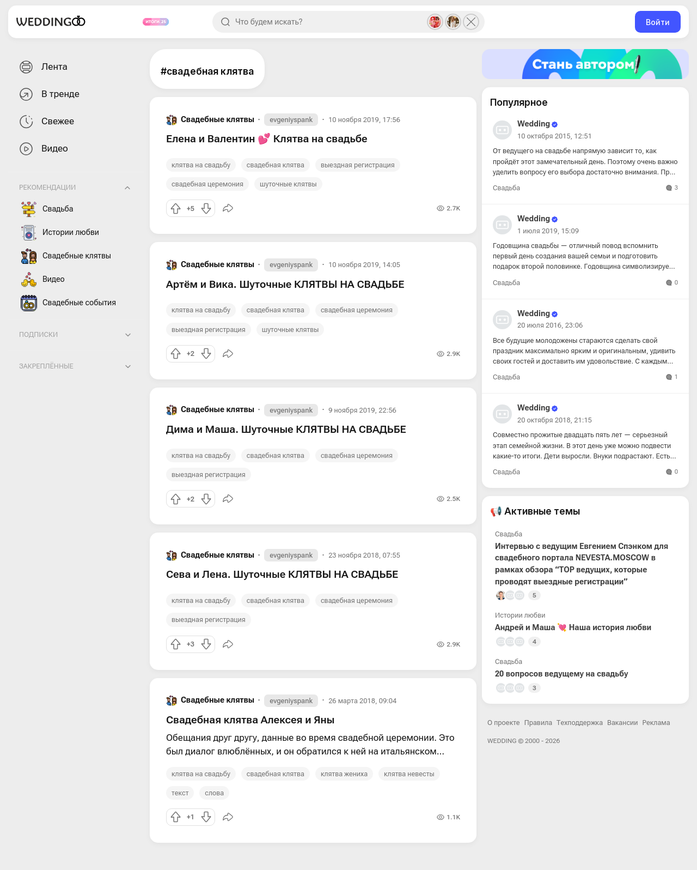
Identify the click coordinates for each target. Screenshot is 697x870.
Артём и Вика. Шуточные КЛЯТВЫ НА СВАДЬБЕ (285, 284)
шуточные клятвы (288, 184)
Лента (42, 67)
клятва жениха (344, 774)
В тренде (48, 94)
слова (214, 793)
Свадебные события (68, 303)
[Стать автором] (585, 64)
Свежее (45, 121)
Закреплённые (46, 366)
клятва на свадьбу (201, 165)
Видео (42, 149)
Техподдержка (580, 722)
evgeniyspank (291, 120)
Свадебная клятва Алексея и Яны (250, 720)
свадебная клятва (275, 165)
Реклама (656, 722)
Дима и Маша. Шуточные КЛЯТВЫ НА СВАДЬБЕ (286, 429)
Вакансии (622, 722)
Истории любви (60, 233)
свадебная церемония (207, 184)
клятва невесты (409, 774)
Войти (658, 22)
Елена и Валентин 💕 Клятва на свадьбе (267, 138)
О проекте (503, 722)
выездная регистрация (358, 165)
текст (180, 793)
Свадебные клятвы (66, 256)
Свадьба (47, 209)
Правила (538, 722)
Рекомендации (47, 187)
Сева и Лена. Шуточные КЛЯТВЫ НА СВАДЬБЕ (282, 574)
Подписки (38, 334)
